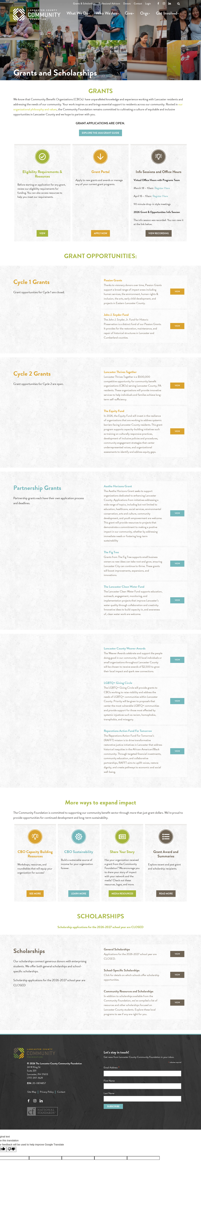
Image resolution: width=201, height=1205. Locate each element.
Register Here (162, 188)
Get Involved (166, 13)
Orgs (144, 13)
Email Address (112, 1067)
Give (129, 13)
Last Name (109, 1093)
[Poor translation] (11, 1149)
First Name (109, 1081)
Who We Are (106, 13)
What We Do (77, 13)
